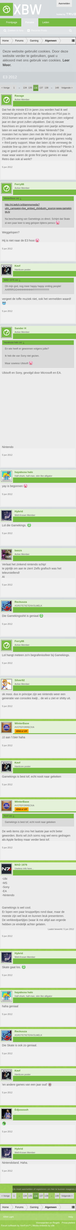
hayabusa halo (24, 472)
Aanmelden (64, 3)
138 (46, 87)
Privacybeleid (68, 1222)
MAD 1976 (21, 864)
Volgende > (67, 87)
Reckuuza (21, 602)
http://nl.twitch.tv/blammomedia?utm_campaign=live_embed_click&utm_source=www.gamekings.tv (38, 208)
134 (25, 87)
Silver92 (20, 680)
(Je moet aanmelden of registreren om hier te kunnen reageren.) (44, 1189)
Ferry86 (19, 184)
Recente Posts (39, 30)
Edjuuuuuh (21, 1109)
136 (35, 88)
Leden (45, 22)
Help (70, 1217)
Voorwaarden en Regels (48, 1222)
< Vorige (5, 87)
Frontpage (11, 22)
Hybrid (19, 511)
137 (41, 87)
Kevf (17, 265)
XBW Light (8, 1217)
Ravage (19, 95)
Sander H (20, 328)
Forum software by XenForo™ (16, 1225)
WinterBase (22, 723)
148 (57, 87)
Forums (29, 22)
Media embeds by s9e (44, 1225)
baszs (18, 550)
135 (30, 87)
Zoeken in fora (15, 30)
